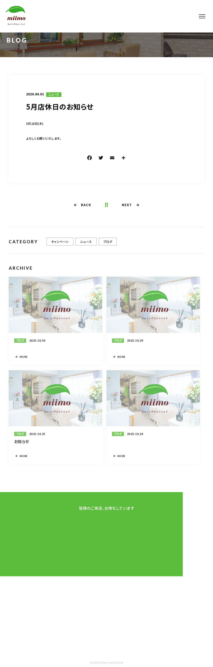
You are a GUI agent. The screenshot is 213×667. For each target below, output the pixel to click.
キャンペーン (60, 243)
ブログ (107, 243)
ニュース (53, 95)
